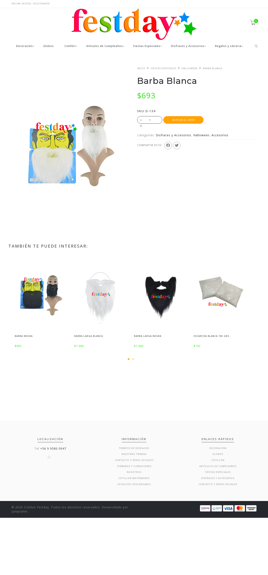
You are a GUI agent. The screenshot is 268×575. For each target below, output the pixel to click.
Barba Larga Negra (147, 335)
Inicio (141, 68)
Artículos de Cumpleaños (104, 46)
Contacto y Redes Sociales (134, 517)
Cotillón (70, 46)
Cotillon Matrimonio (134, 535)
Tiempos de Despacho (134, 505)
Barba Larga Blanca (88, 335)
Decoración (24, 46)
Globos (48, 46)
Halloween (189, 68)
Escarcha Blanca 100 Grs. (212, 335)
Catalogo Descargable (134, 541)
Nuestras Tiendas (134, 511)
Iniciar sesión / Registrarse (31, 3)
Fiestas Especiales (146, 46)
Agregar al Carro (183, 119)
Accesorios (219, 135)
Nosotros (134, 529)
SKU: (141, 111)
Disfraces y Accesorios (187, 46)
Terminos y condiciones (134, 523)
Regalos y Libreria (228, 46)
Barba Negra (24, 335)
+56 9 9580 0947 (53, 506)
